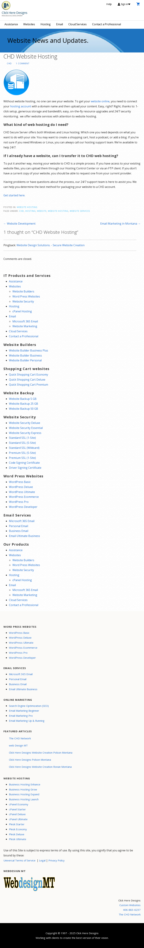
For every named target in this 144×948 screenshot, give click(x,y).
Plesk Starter (16, 824)
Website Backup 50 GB (23, 409)
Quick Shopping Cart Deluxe (27, 379)
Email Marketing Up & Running (26, 720)
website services (80, 211)
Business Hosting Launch (24, 799)
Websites (29, 24)
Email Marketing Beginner (24, 710)
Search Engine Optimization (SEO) (29, 705)
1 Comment (22, 63)
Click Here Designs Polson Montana (30, 759)
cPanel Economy (18, 804)
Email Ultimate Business (24, 536)
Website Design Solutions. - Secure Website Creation (51, 245)
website (42, 211)
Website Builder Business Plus (28, 350)
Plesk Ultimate (17, 839)
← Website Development (19, 223)
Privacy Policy (56, 860)
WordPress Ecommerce (24, 497)
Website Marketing (24, 326)
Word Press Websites (26, 296)
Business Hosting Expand (24, 794)
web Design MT (18, 745)
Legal (42, 860)
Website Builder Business (25, 355)
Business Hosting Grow (23, 789)
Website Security (23, 301)
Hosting (45, 24)
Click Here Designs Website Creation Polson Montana (40, 752)
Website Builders (23, 291)
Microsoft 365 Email (25, 321)
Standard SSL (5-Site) (22, 443)
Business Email (18, 531)
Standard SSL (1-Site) (22, 438)
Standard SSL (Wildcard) (24, 448)
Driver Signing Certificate (25, 468)
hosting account (20, 106)
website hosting (58, 211)
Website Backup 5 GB (23, 399)
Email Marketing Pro (21, 715)
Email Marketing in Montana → (120, 223)
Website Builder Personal (25, 360)
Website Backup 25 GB (23, 404)
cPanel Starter (17, 809)
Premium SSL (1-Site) (22, 458)
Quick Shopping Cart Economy (28, 374)
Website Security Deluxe (24, 423)
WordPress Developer (23, 507)
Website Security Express (25, 433)
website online (100, 101)
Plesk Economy (18, 829)
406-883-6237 (132, 909)
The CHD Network (20, 738)
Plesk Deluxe (16, 834)
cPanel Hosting (22, 311)
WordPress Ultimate (22, 492)
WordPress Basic (20, 482)
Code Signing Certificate (24, 463)
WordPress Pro (19, 502)
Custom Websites (130, 905)
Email (59, 24)
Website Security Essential (26, 428)
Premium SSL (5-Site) (22, 453)
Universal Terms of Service (19, 860)
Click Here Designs (14, 12)
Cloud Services (77, 24)
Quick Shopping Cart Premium (28, 384)
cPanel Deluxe (17, 814)
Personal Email (18, 526)
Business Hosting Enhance (24, 784)
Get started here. (14, 195)
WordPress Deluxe (21, 487)
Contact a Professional (106, 24)
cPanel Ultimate (18, 819)
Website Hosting (27, 207)
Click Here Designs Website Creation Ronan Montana (40, 766)
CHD (9, 63)
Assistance (11, 24)
